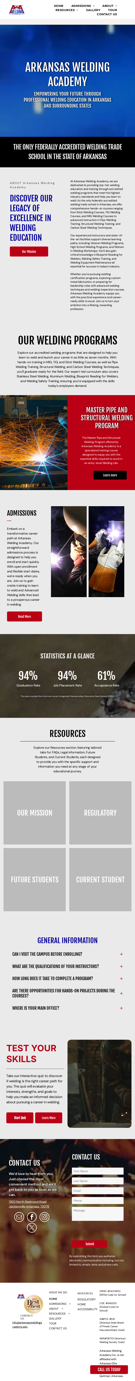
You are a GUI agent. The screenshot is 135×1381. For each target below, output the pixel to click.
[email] (19, 1217)
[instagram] (44, 1217)
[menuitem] (59, 6)
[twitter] (32, 1228)
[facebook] (32, 1217)
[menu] (127, 12)
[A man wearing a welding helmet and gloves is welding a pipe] (106, 551)
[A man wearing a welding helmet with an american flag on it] (69, 551)
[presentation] (98, 1230)
